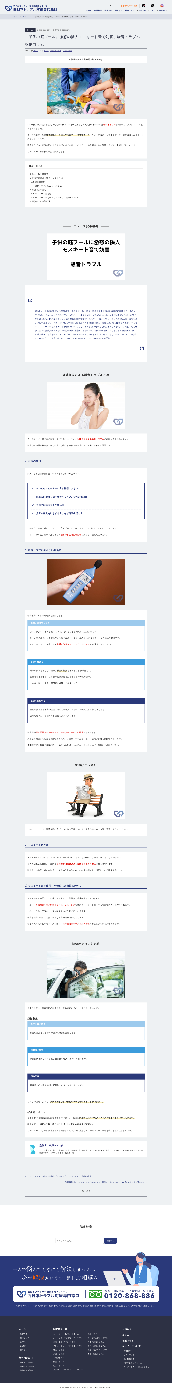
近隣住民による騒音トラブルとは (46, 178)
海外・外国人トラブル (97, 1346)
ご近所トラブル (55, 51)
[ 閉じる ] (38, 166)
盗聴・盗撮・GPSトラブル (64, 1342)
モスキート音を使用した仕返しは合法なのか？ (54, 197)
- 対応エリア (24, 1338)
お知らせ (142, 11)
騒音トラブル (67, 51)
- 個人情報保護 (128, 1359)
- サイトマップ (128, 1355)
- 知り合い (23, 1350)
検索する (110, 1241)
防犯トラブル (58, 1362)
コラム (152, 11)
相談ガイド (163, 11)
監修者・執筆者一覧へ (67, 1153)
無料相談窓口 (26, 1357)
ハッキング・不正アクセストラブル (68, 1338)
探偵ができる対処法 (40, 201)
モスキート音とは (41, 194)
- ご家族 (22, 1346)
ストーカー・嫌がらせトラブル (66, 1334)
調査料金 (108, 10)
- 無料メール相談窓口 (28, 1366)
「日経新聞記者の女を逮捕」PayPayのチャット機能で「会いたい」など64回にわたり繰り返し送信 (105, 1182)
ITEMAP (113, 6)
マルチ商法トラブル (96, 1342)
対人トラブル (58, 1366)
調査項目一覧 (60, 1329)
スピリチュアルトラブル (98, 1338)
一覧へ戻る (85, 1191)
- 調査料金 (23, 1334)
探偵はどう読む (38, 190)
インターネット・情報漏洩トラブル (68, 1346)
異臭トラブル (58, 1354)
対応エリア (130, 10)
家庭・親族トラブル (96, 1354)
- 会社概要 (126, 1351)
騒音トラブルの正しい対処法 (46, 186)
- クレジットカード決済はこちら (135, 1367)
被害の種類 (38, 182)
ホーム (89, 10)
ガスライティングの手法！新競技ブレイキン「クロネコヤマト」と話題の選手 (58, 1176)
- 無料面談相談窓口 (27, 1370)
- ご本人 (22, 1342)
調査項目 (119, 10)
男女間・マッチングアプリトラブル (68, 1370)
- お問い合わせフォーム (132, 1363)
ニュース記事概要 (39, 174)
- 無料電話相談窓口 (27, 1362)
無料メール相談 (131, 6)
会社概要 (98, 10)
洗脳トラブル (93, 1334)
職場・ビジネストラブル (98, 1350)
